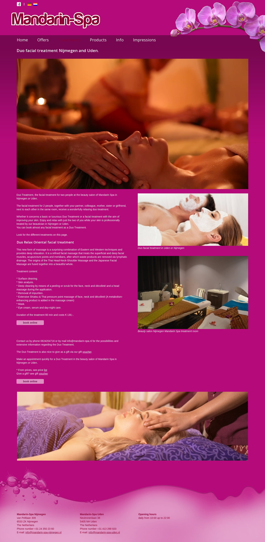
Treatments (69, 39)
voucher (86, 351)
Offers (43, 39)
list (45, 370)
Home (22, 39)
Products (98, 39)
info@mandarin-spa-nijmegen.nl (43, 532)
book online (30, 322)
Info (120, 39)
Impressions (144, 39)
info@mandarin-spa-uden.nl (104, 532)
